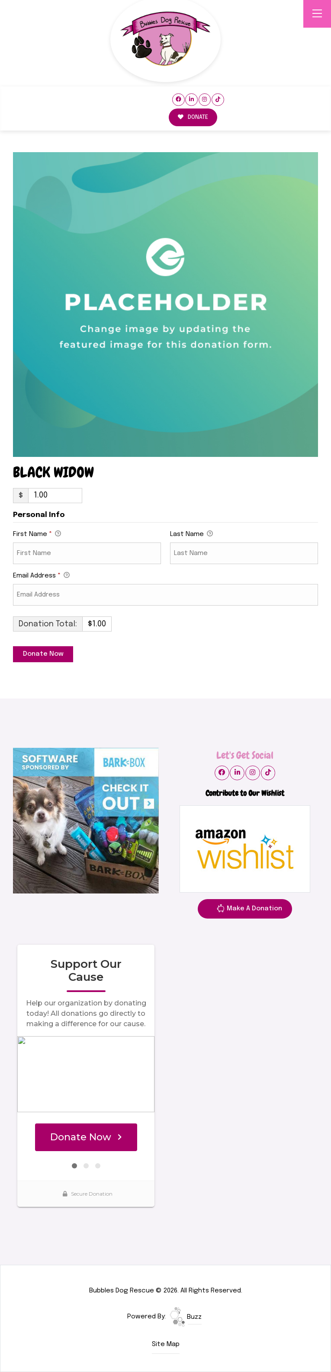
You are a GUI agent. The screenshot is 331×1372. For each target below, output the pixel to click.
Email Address (41, 576)
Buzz (186, 1317)
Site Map (166, 1344)
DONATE (193, 117)
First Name (37, 535)
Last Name (191, 535)
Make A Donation (249, 910)
